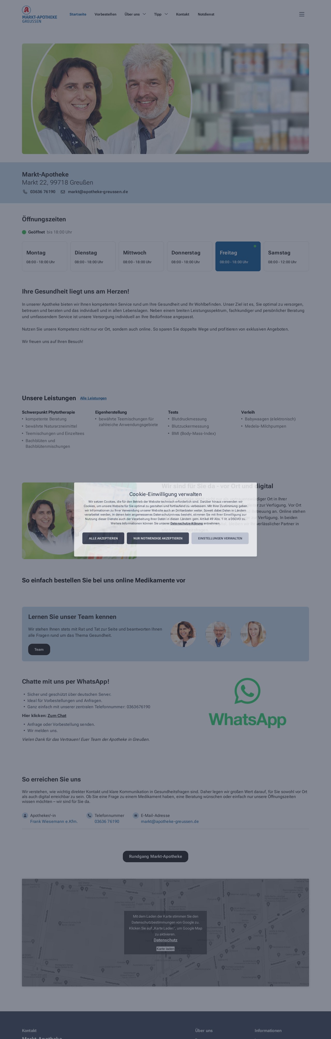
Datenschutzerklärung (186, 523)
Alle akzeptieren (103, 538)
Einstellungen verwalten (220, 538)
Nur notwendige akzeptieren (158, 538)
